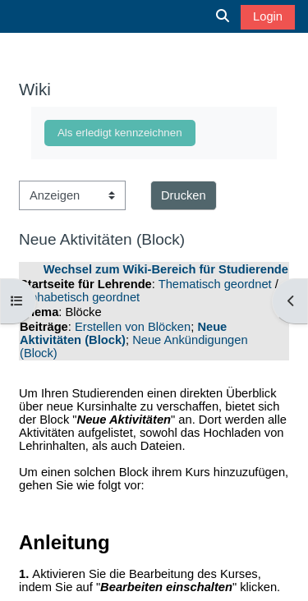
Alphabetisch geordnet (80, 297)
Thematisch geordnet (215, 284)
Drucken (183, 195)
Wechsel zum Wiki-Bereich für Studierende (166, 269)
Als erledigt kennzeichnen (119, 132)
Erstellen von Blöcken (133, 326)
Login (268, 16)
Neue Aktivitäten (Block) (123, 333)
